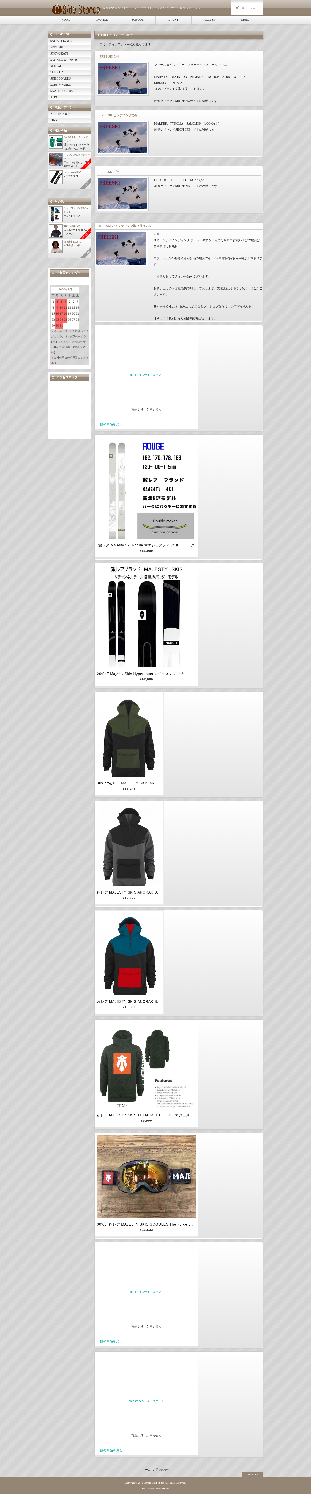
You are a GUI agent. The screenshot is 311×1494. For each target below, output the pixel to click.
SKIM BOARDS (60, 78)
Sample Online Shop (154, 1483)
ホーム (146, 1469)
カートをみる (250, 7)
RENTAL (56, 66)
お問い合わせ (161, 1469)
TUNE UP (56, 72)
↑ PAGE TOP (252, 1474)
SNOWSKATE (59, 53)
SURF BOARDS (60, 84)
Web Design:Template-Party (155, 1488)
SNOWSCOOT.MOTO (64, 59)
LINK (53, 120)
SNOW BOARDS (61, 41)
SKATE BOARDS (61, 91)
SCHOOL (138, 19)
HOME (65, 19)
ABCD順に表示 (60, 114)
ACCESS (209, 19)
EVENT (173, 19)
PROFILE (102, 19)
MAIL (245, 19)
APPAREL (56, 97)
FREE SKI (56, 47)
